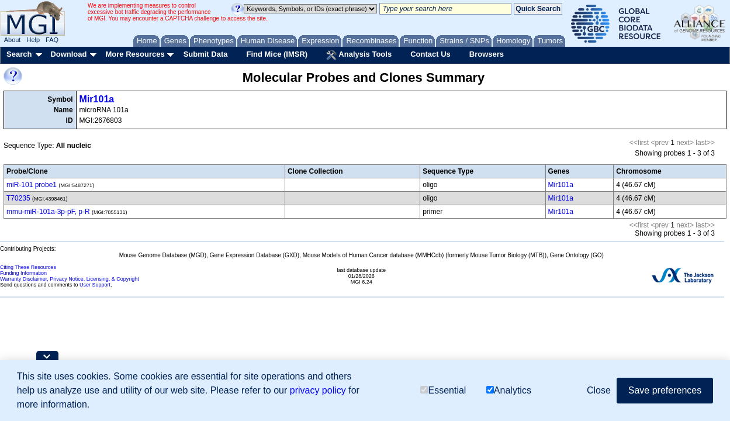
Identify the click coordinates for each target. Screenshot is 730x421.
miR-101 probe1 (31, 185)
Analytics (508, 390)
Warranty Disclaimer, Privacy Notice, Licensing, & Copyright (69, 279)
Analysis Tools (359, 55)
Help (33, 39)
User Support (94, 285)
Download (68, 54)
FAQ (52, 39)
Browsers (486, 54)
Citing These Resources (28, 267)
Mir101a (97, 99)
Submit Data (206, 54)
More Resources (134, 54)
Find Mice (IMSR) (276, 54)
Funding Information (23, 273)
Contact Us (430, 54)
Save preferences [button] (664, 390)
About (12, 39)
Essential (443, 390)
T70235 (18, 198)
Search (19, 54)
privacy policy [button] (318, 390)
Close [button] (599, 390)
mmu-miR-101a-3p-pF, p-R (48, 212)
